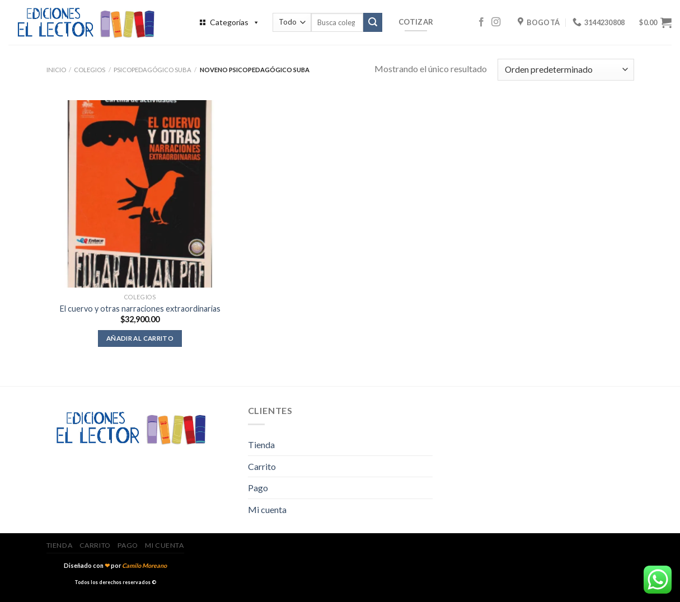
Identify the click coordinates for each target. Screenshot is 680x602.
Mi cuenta (267, 509)
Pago (258, 487)
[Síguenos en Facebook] (481, 22)
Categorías (235, 22)
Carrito (262, 466)
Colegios (89, 69)
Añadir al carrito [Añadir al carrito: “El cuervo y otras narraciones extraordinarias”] (139, 338)
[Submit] (372, 22)
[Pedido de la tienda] (566, 70)
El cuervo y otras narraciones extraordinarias (140, 308)
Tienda (261, 444)
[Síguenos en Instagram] (495, 22)
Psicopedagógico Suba (152, 69)
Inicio (56, 69)
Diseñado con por (115, 565)
